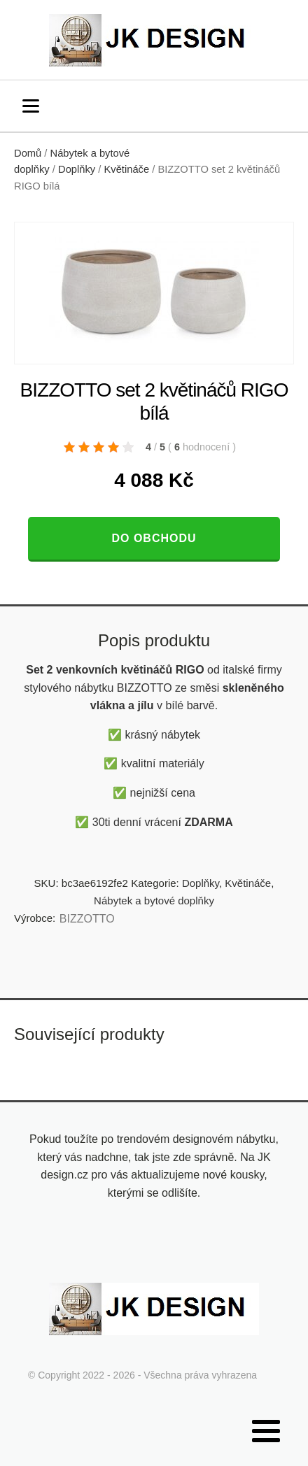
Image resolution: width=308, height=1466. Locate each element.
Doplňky (76, 169)
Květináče (126, 169)
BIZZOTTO (87, 919)
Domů (27, 153)
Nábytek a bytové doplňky (154, 900)
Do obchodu (153, 538)
